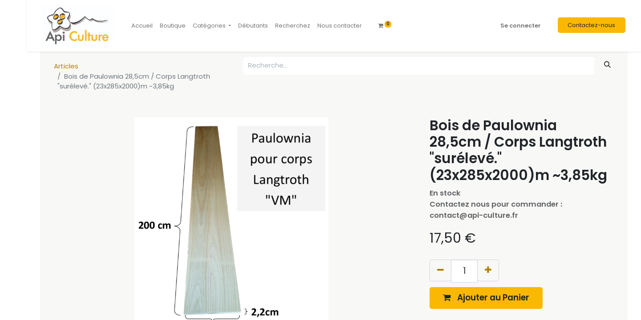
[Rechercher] (607, 64)
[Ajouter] (488, 270)
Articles (66, 66)
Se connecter (520, 25)
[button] (486, 298)
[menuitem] (142, 26)
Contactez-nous (591, 25)
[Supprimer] (440, 270)
